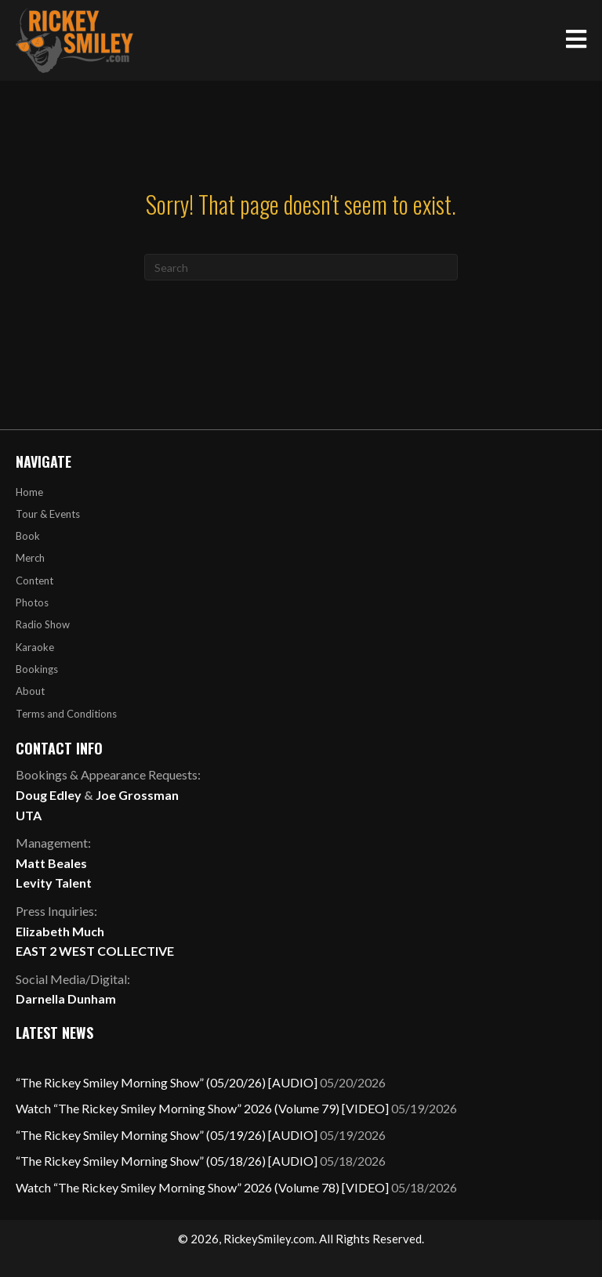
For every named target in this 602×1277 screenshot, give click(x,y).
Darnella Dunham (66, 998)
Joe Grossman (137, 794)
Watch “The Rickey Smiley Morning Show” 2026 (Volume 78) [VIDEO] (202, 1187)
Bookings (37, 669)
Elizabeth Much (60, 931)
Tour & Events (48, 514)
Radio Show (43, 624)
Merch (30, 558)
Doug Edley (49, 794)
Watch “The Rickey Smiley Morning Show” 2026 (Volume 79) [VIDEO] (202, 1108)
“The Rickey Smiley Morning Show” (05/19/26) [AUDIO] (166, 1134)
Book (28, 536)
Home (29, 492)
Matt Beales (51, 863)
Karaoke (35, 647)
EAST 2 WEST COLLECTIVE (95, 950)
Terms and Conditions (66, 713)
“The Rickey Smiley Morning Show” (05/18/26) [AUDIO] (166, 1160)
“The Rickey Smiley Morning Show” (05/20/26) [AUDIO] (166, 1082)
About (30, 691)
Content (34, 580)
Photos (32, 602)
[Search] (301, 267)
